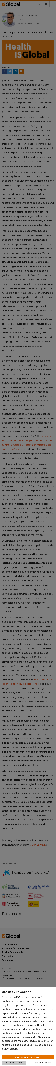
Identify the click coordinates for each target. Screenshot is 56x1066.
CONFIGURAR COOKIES (42, 1062)
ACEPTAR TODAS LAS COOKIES (28, 1057)
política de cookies (21, 1044)
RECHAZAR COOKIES (14, 1062)
